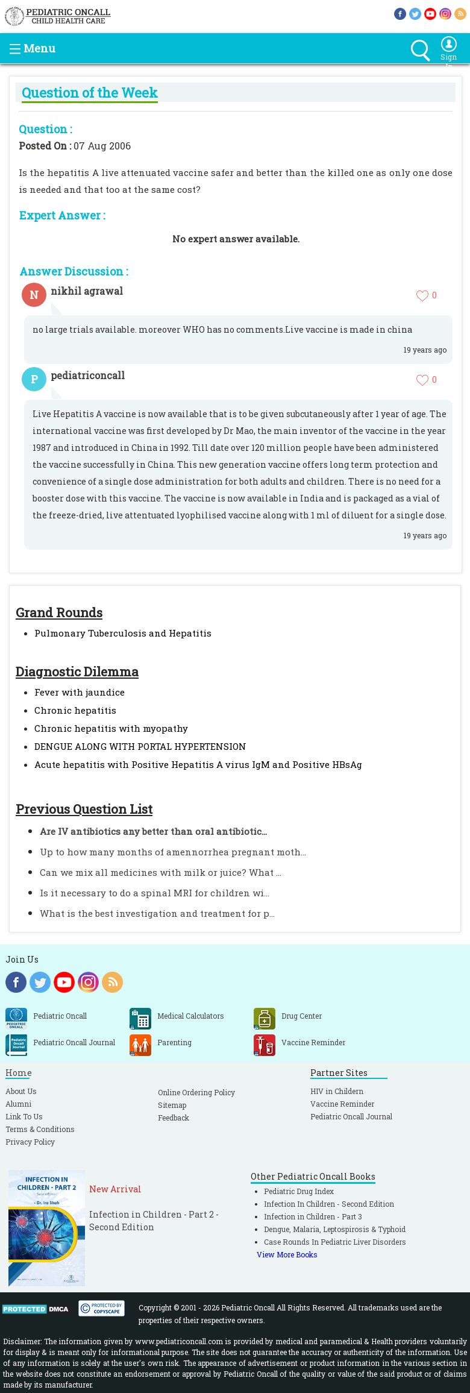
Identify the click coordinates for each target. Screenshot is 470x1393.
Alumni (18, 1103)
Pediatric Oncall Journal (351, 1116)
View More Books (287, 1254)
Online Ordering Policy (196, 1092)
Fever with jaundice (79, 692)
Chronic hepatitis (75, 710)
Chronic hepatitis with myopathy (111, 728)
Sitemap (172, 1105)
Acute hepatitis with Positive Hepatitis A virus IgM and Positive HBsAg (198, 764)
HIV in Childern (336, 1091)
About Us (21, 1091)
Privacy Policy (30, 1141)
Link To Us (24, 1116)
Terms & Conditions (40, 1129)
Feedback (173, 1117)
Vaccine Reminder (342, 1103)
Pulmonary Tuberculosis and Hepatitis (123, 633)
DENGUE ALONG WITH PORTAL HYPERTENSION (140, 746)
